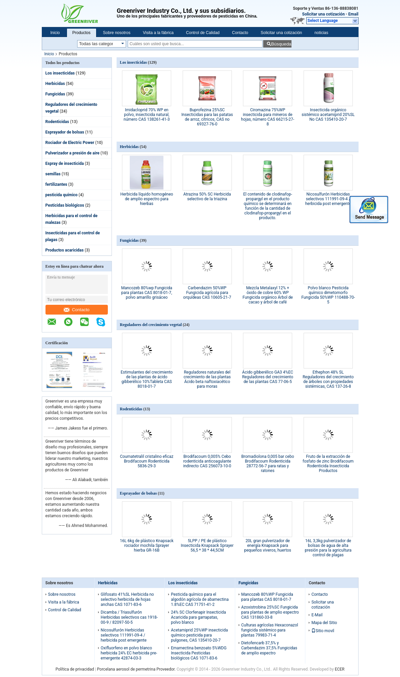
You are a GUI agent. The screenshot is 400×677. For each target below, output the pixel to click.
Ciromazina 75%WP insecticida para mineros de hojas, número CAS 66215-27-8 (267, 117)
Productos (81, 32)
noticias (321, 32)
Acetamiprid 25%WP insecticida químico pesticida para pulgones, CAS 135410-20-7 (199, 635)
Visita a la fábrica (158, 32)
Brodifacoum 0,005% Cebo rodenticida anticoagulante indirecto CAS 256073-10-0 (207, 461)
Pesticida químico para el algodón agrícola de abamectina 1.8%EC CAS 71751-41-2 (199, 599)
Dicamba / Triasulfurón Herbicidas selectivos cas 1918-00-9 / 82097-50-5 (129, 617)
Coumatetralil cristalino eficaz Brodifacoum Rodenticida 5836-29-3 (147, 461)
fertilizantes (56, 184)
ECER (339, 669)
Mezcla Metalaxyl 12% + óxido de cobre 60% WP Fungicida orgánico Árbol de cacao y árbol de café (268, 295)
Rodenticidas (57, 121)
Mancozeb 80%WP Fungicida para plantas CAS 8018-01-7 (267, 597)
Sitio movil (322, 630)
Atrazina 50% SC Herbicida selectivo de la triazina (207, 196)
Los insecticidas (60, 73)
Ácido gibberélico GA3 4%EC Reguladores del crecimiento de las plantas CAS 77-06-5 (267, 377)
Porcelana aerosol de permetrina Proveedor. (137, 669)
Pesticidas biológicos (64, 205)
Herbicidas (55, 83)
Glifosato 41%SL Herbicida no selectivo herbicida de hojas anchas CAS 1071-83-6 (127, 599)
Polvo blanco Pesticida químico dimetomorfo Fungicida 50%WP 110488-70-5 (328, 295)
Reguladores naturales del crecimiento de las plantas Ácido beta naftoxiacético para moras (207, 379)
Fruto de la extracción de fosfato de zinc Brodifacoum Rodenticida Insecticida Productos (328, 463)
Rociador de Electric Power (69, 142)
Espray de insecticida (64, 163)
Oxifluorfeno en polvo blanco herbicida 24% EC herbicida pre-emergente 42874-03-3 (129, 653)
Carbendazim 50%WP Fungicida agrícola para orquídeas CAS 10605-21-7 (207, 293)
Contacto (240, 32)
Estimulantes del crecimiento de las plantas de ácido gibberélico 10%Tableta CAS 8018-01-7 (147, 379)
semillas (53, 174)
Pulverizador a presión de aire (72, 153)
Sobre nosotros (116, 32)
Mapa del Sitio (324, 622)
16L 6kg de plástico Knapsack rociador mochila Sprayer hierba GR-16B (147, 545)
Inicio (55, 32)
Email (353, 14)
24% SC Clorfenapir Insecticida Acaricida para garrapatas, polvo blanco (198, 617)
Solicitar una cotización (323, 14)
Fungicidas (55, 94)
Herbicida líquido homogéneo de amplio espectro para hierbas (146, 199)
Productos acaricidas (64, 250)
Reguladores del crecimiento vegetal (151, 324)
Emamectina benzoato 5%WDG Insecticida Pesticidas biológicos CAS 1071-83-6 (198, 653)
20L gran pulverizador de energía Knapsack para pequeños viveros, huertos (267, 545)
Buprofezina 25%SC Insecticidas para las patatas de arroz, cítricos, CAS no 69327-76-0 (207, 117)
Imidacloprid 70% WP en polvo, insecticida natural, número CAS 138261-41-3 (147, 115)
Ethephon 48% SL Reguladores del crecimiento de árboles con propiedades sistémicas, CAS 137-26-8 (328, 379)
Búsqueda (281, 44)
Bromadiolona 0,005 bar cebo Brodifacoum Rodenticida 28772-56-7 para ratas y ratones (267, 463)
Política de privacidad (75, 669)
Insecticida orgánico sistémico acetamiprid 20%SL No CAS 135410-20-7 (328, 115)
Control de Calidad (202, 32)
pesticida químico (61, 195)
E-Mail (316, 615)
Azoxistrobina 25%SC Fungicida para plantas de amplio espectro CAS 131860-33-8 (270, 612)
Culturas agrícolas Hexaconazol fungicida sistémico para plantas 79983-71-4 (269, 630)
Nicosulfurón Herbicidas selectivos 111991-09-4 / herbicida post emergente (328, 199)
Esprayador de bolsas (64, 132)
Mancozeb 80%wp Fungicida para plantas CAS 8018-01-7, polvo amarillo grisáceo (146, 293)
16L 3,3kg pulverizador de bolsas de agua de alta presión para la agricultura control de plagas (328, 547)
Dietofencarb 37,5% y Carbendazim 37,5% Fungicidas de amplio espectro (269, 648)
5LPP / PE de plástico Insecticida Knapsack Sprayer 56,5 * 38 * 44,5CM (207, 545)
